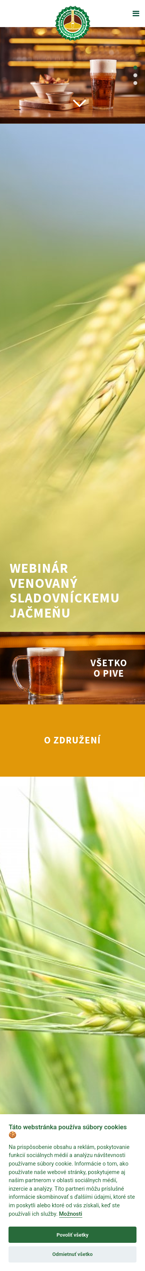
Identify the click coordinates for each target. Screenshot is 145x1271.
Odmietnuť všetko (72, 1254)
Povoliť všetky (72, 1235)
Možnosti (70, 1214)
